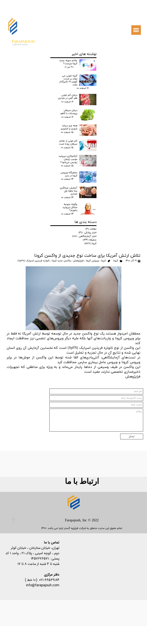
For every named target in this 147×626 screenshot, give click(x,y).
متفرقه (90, 240)
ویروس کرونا (92, 260)
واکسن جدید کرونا (61, 260)
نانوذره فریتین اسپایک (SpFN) (34, 260)
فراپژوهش (78, 260)
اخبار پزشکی (88, 232)
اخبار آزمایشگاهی (84, 236)
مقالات (91, 229)
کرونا (115, 260)
